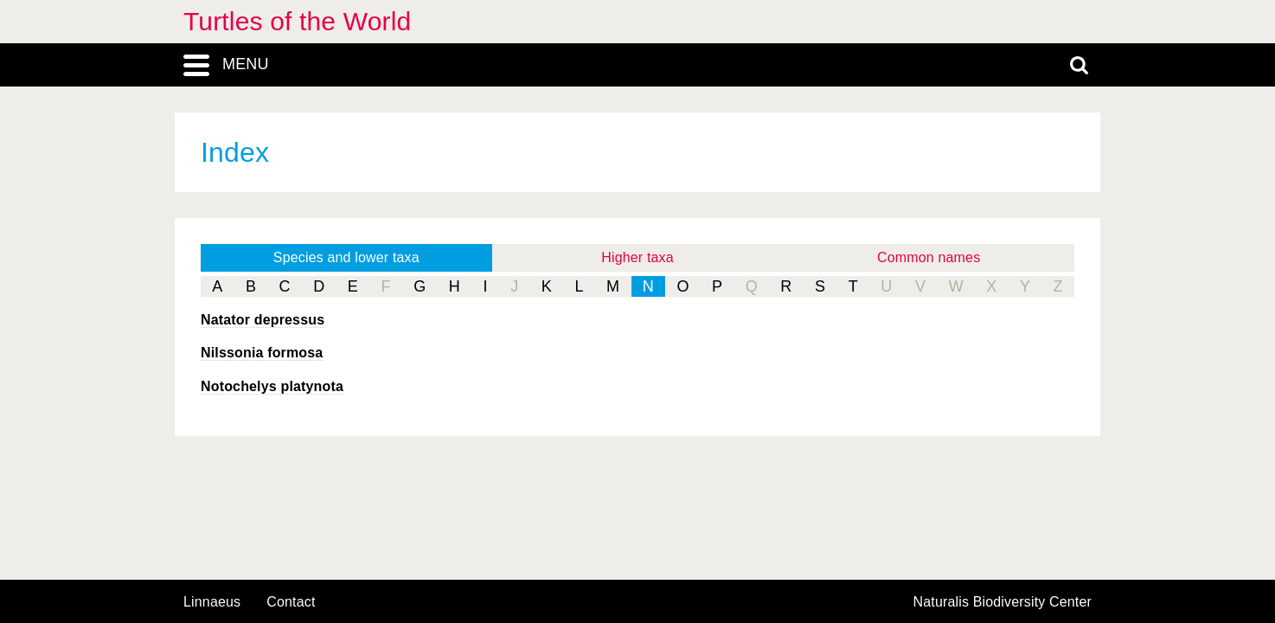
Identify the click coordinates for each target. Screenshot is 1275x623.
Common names (928, 257)
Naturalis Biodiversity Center (1002, 602)
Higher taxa (637, 257)
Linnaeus (211, 602)
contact (290, 601)
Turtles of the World (297, 21)
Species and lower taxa (346, 257)
